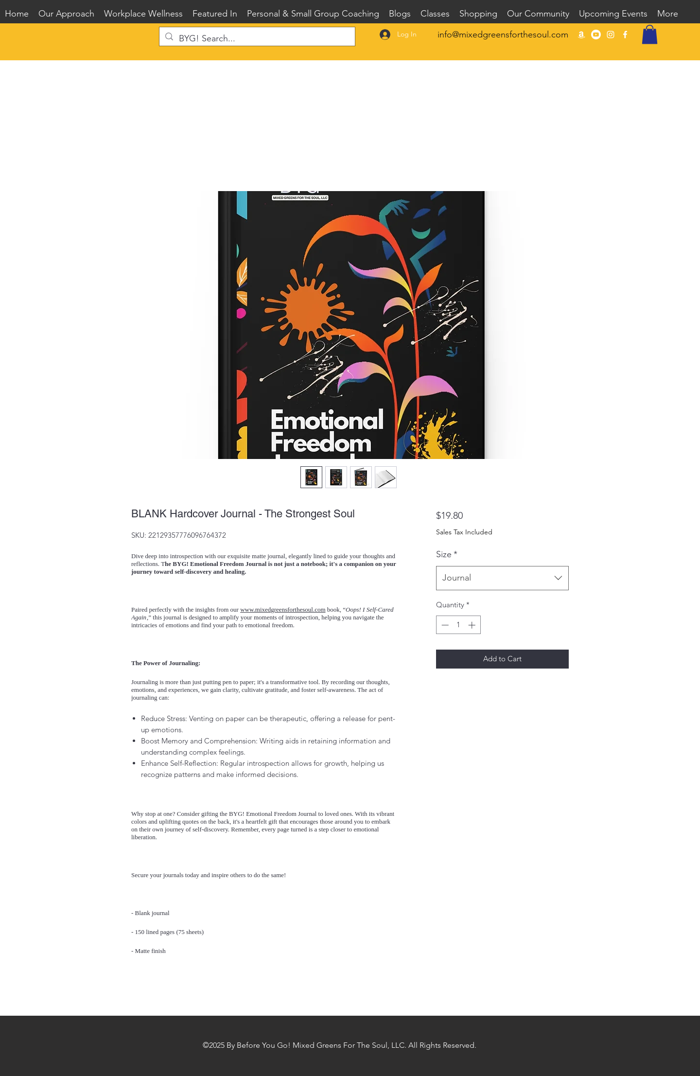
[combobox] (502, 578)
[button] (650, 34)
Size (446, 554)
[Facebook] (625, 34)
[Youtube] (596, 34)
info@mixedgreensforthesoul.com (503, 34)
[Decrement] (444, 625)
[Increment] (472, 625)
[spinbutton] (458, 625)
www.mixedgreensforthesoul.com (282, 609)
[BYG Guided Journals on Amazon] (581, 34)
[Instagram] (610, 34)
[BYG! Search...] (256, 39)
